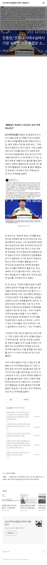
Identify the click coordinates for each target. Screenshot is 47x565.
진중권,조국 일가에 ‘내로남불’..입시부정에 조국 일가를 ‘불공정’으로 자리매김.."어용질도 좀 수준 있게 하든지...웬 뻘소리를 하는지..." (18, 444)
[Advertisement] (23, 93)
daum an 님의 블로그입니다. (15, 528)
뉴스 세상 (9, 408)
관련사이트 (6, 552)
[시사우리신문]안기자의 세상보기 (16, 3)
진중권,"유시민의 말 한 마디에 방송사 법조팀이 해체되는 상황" (18, 435)
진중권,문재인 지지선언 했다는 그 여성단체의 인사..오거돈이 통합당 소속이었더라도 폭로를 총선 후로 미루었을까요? (17, 415)
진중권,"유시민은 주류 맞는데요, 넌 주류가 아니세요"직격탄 (18, 454)
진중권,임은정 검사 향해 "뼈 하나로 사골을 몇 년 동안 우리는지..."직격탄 (18, 426)
